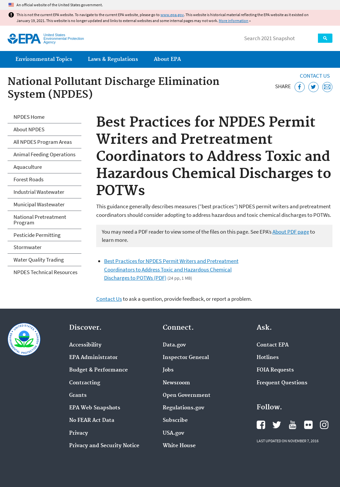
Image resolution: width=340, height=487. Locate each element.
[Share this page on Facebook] (300, 87)
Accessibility (85, 345)
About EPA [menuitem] (167, 59)
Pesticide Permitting (37, 235)
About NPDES (29, 129)
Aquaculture (28, 166)
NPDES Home (29, 116)
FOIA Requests (275, 370)
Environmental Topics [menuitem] (43, 59)
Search (325, 38)
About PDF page (290, 231)
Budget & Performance (98, 370)
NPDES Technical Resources (45, 272)
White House (179, 446)
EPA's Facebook (261, 425)
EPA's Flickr (308, 425)
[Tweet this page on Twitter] (313, 87)
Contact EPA (273, 345)
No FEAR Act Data (91, 420)
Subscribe (175, 420)
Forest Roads (28, 179)
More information (233, 20)
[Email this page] (327, 87)
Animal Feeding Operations (44, 154)
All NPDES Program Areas (43, 141)
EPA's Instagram (324, 425)
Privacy (78, 433)
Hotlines (268, 358)
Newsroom (176, 383)
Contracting (84, 383)
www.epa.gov (172, 14)
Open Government (187, 395)
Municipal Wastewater (39, 204)
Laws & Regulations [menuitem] (113, 59)
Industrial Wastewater (39, 191)
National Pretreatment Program (40, 219)
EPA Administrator (93, 358)
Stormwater (28, 247)
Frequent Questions (282, 383)
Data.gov (174, 345)
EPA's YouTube (292, 425)
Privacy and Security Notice (104, 446)
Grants (78, 395)
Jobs (168, 370)
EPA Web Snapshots (94, 408)
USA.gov (173, 433)
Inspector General (186, 358)
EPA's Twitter (276, 425)
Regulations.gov (183, 408)
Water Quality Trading (39, 259)
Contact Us (315, 75)
